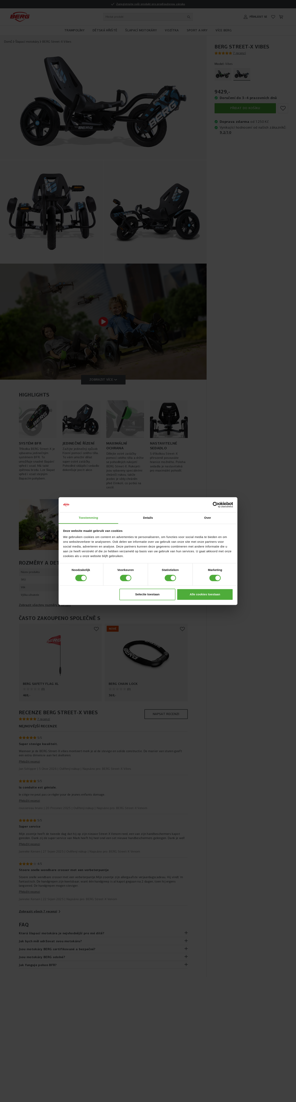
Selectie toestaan (147, 594)
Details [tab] (148, 518)
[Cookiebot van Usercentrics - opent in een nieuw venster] (215, 505)
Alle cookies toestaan (205, 594)
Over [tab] (207, 518)
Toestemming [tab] (88, 518)
